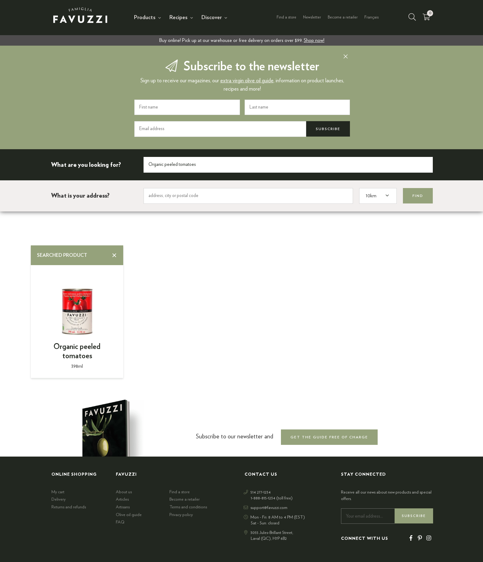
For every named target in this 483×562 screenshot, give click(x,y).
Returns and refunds (68, 507)
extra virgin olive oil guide (247, 81)
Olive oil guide (129, 515)
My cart (57, 492)
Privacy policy (181, 515)
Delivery (58, 499)
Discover (211, 17)
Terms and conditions (188, 507)
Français (371, 17)
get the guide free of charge (329, 437)
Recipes (178, 17)
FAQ (120, 522)
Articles (122, 499)
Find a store (286, 17)
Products (145, 17)
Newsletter (312, 17)
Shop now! (314, 40)
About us (124, 492)
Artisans (123, 507)
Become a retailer (343, 17)
